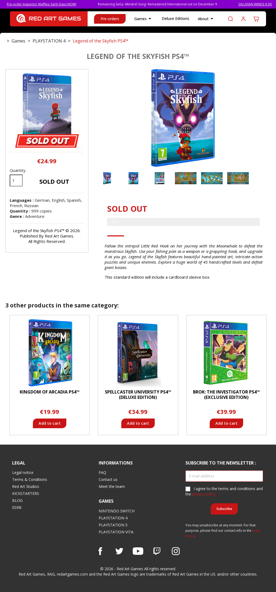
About (206, 18)
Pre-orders (110, 18)
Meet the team (112, 486)
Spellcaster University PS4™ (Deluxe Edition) (138, 394)
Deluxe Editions (175, 18)
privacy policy (203, 494)
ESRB (17, 507)
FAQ (102, 472)
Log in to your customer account (243, 19)
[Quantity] (16, 180)
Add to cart (50, 423)
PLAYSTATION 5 (113, 524)
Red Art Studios (25, 486)
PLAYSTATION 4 (113, 517)
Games (143, 18)
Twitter (119, 551)
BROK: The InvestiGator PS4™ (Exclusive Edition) (226, 394)
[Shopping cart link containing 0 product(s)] (256, 19)
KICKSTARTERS (25, 493)
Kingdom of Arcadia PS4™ (50, 392)
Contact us (108, 479)
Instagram (175, 551)
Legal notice (22, 472)
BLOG (17, 500)
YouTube (138, 551)
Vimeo (156, 551)
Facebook (100, 551)
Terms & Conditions (29, 479)
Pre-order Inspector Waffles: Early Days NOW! (48, 4)
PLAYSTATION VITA (116, 531)
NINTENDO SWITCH (116, 510)
